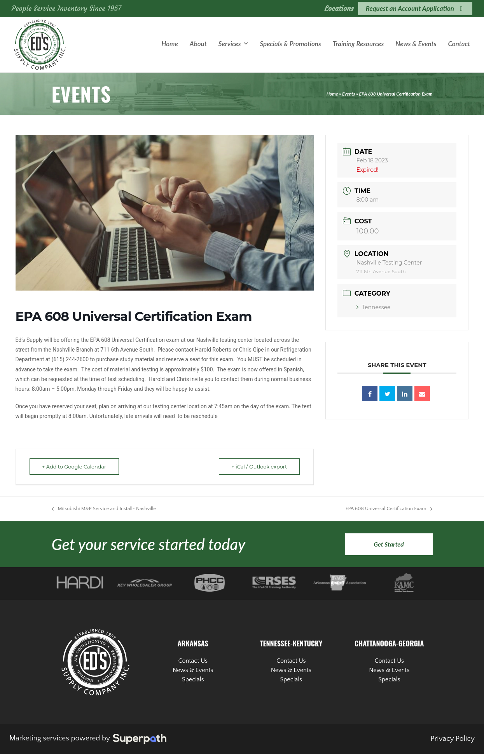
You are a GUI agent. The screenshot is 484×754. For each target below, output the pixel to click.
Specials (193, 679)
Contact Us (193, 660)
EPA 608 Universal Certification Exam (389, 509)
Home (332, 94)
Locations (339, 8)
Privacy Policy (452, 739)
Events (348, 94)
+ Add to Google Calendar (75, 466)
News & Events (193, 670)
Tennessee (373, 307)
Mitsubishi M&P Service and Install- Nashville (104, 509)
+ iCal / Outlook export (258, 466)
